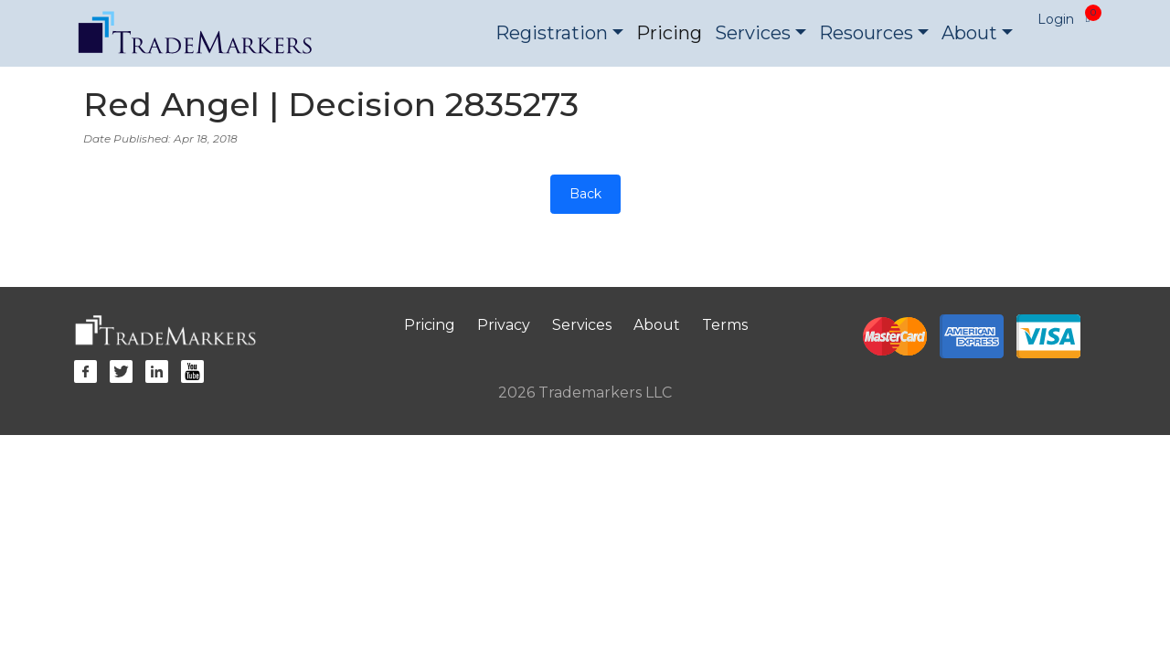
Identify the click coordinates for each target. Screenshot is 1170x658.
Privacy (503, 325)
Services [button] (753, 33)
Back (585, 194)
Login (1055, 19)
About (656, 325)
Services (582, 325)
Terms (725, 325)
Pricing (669, 33)
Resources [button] (866, 33)
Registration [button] (551, 33)
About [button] (969, 33)
